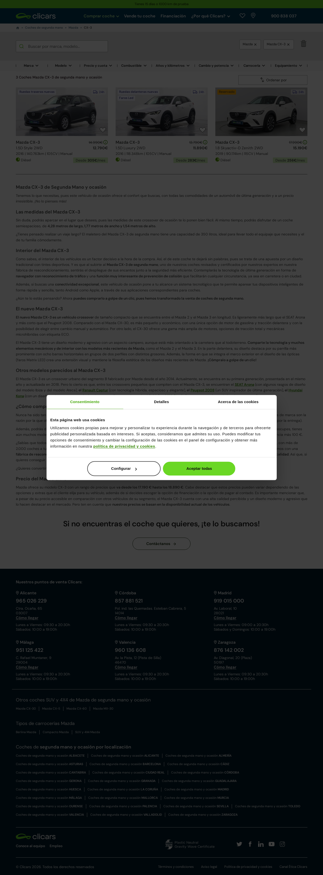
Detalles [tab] (161, 402)
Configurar (124, 468)
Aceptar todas (199, 468)
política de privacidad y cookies (124, 446)
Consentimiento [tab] (84, 402)
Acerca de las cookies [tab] (238, 402)
